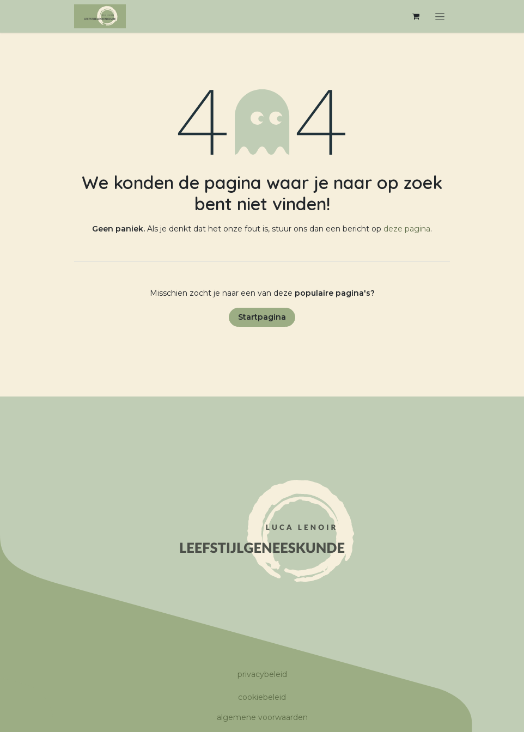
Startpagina (262, 317)
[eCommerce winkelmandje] (415, 16)
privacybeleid (262, 674)
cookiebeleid (262, 697)
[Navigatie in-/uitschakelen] (440, 16)
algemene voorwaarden (262, 717)
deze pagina (406, 229)
